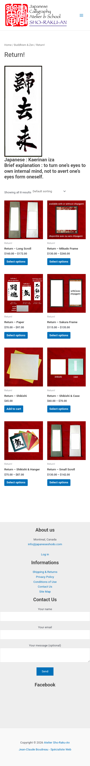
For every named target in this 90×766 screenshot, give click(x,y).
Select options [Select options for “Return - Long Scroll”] (15, 261)
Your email (45, 632)
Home (8, 44)
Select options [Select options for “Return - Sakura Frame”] (58, 335)
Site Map (45, 591)
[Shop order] (48, 191)
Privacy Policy (45, 577)
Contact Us (45, 586)
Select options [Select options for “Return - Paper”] (15, 335)
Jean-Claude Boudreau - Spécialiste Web (45, 749)
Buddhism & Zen (24, 44)
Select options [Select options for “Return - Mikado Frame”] (58, 261)
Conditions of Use (45, 581)
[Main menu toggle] (81, 15)
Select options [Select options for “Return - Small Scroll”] (58, 482)
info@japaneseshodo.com (45, 544)
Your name (45, 614)
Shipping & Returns (45, 572)
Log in (45, 554)
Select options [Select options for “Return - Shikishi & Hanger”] (15, 482)
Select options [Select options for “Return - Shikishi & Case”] (58, 408)
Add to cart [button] (13, 408)
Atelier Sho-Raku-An (57, 742)
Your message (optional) (45, 654)
